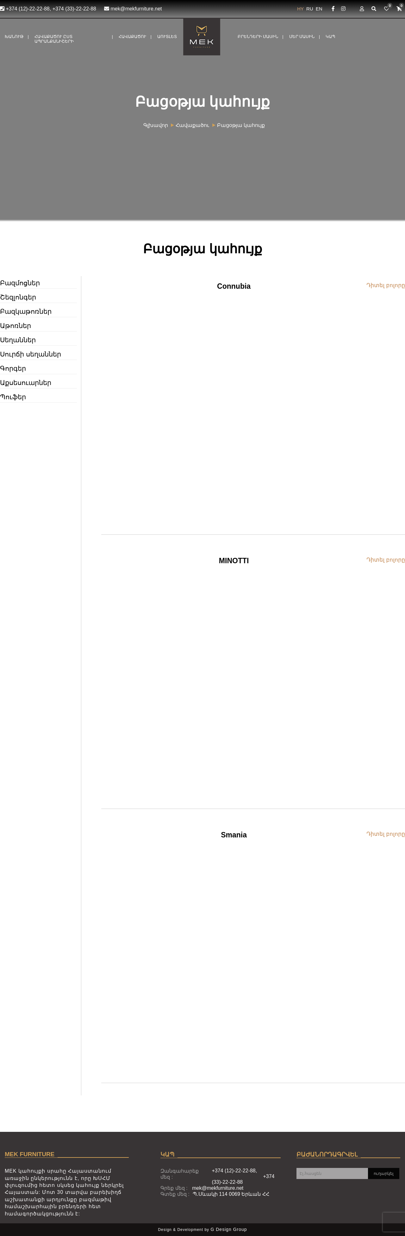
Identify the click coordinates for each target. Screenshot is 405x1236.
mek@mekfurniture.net (133, 8)
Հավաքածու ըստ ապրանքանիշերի (54, 39)
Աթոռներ (15, 325)
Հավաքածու (132, 36)
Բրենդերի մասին (258, 36)
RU (310, 8)
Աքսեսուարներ (25, 382)
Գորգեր (13, 368)
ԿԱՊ (330, 36)
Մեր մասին (302, 36)
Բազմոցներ (20, 283)
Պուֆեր (13, 396)
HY (301, 8)
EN (319, 8)
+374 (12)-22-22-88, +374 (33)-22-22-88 (48, 8)
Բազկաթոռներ (26, 311)
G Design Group (228, 1229)
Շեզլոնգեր (18, 297)
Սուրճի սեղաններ (30, 354)
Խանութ (14, 36)
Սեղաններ (18, 340)
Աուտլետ (167, 36)
